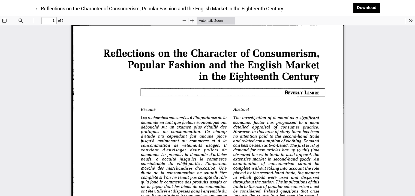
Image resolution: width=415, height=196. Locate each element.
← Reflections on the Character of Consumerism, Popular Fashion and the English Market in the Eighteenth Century (159, 8)
